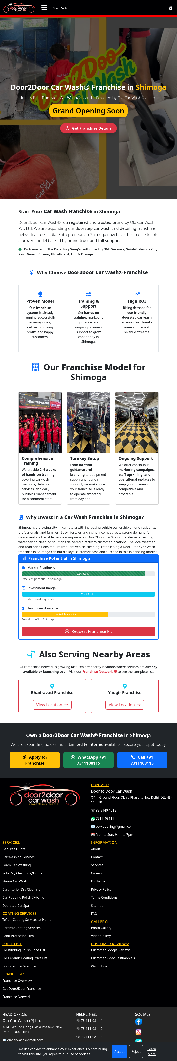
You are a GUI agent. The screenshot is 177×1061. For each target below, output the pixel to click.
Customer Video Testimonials (113, 958)
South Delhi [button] (60, 8)
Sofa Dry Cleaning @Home (22, 873)
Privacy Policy (101, 889)
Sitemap (97, 905)
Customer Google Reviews (110, 950)
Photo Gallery (101, 928)
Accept (119, 1051)
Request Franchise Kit (88, 631)
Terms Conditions (104, 897)
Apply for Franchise (34, 760)
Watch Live (99, 966)
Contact (97, 857)
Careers (97, 873)
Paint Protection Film (18, 936)
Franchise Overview (17, 980)
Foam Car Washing (16, 865)
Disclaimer (99, 881)
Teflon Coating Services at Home (26, 919)
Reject (136, 1051)
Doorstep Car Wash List (20, 966)
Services (97, 865)
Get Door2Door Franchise (21, 988)
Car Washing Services (18, 857)
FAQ (94, 913)
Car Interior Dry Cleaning (21, 889)
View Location (52, 704)
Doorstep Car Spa (15, 905)
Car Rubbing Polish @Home (23, 897)
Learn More (151, 1051)
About (95, 849)
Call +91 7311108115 (142, 760)
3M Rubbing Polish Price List (23, 950)
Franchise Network (100, 671)
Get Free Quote (13, 849)
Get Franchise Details (88, 128)
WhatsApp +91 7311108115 (88, 760)
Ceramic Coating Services (21, 928)
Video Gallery (101, 936)
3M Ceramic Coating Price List (24, 958)
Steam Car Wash (14, 881)
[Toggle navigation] (44, 7)
